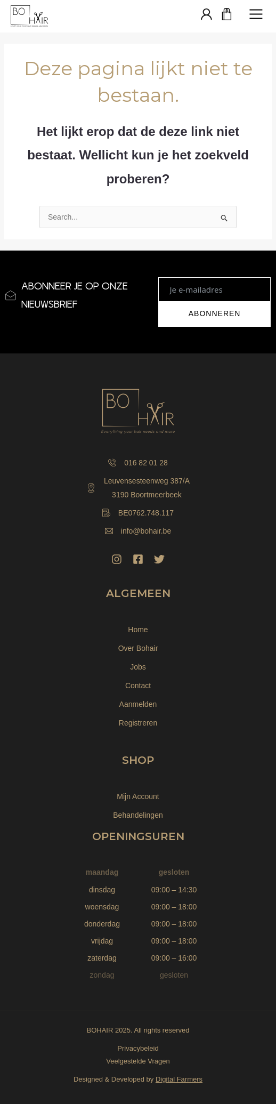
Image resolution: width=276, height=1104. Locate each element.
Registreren (138, 723)
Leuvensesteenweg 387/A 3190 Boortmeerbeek (138, 488)
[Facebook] (138, 559)
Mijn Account (138, 796)
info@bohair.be (138, 531)
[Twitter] (159, 559)
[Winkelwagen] (227, 15)
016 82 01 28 (138, 463)
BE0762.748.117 (138, 513)
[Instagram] (116, 559)
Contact (138, 685)
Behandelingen (138, 815)
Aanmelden (138, 704)
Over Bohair (138, 648)
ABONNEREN (215, 313)
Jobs (138, 667)
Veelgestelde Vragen (138, 1061)
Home (138, 629)
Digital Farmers (179, 1079)
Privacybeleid (137, 1048)
